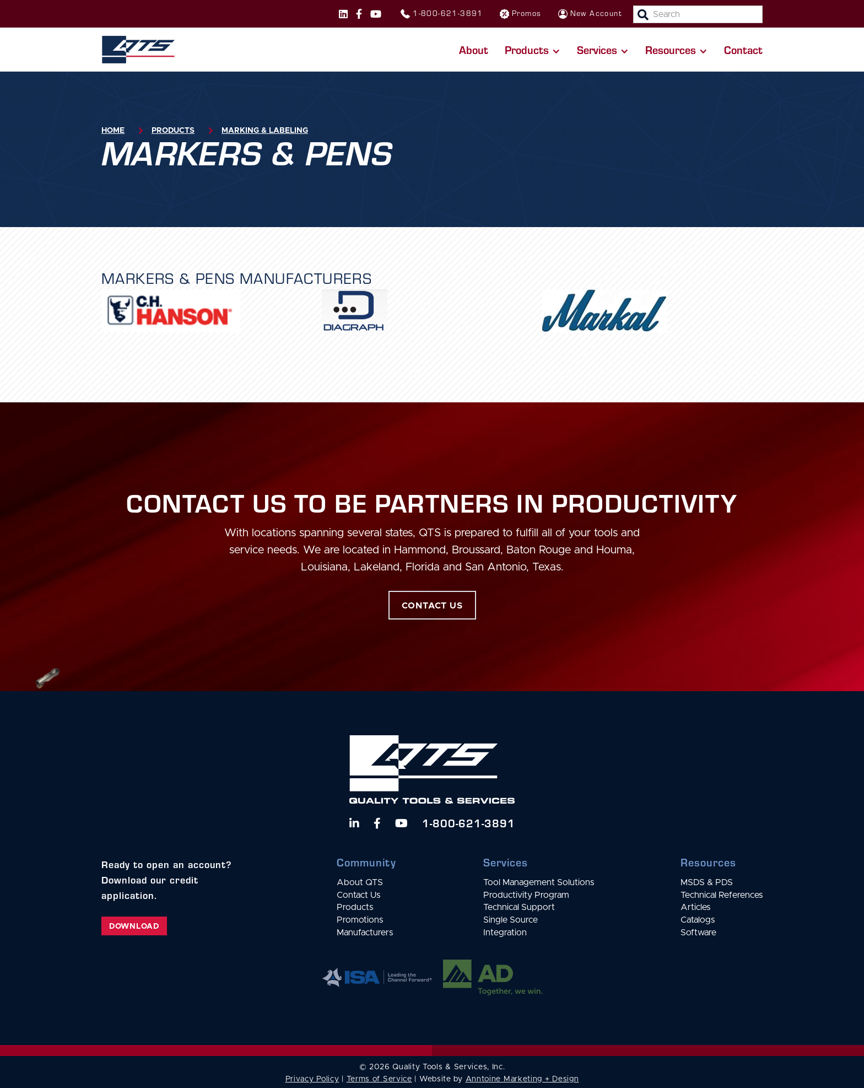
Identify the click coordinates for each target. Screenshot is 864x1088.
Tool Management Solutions (538, 882)
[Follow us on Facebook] (359, 13)
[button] (532, 50)
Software (698, 932)
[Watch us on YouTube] (401, 823)
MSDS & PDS (707, 882)
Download (134, 926)
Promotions (360, 919)
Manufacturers (365, 932)
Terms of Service (379, 1079)
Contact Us (358, 895)
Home (113, 130)
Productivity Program (526, 895)
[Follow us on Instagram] (343, 13)
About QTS (360, 882)
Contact (743, 49)
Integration (505, 932)
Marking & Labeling (265, 130)
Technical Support (519, 907)
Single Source (510, 919)
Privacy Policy (312, 1079)
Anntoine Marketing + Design (522, 1079)
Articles (695, 907)
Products (173, 130)
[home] (138, 49)
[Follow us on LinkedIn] (354, 823)
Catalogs (698, 919)
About (473, 49)
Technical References (722, 895)
